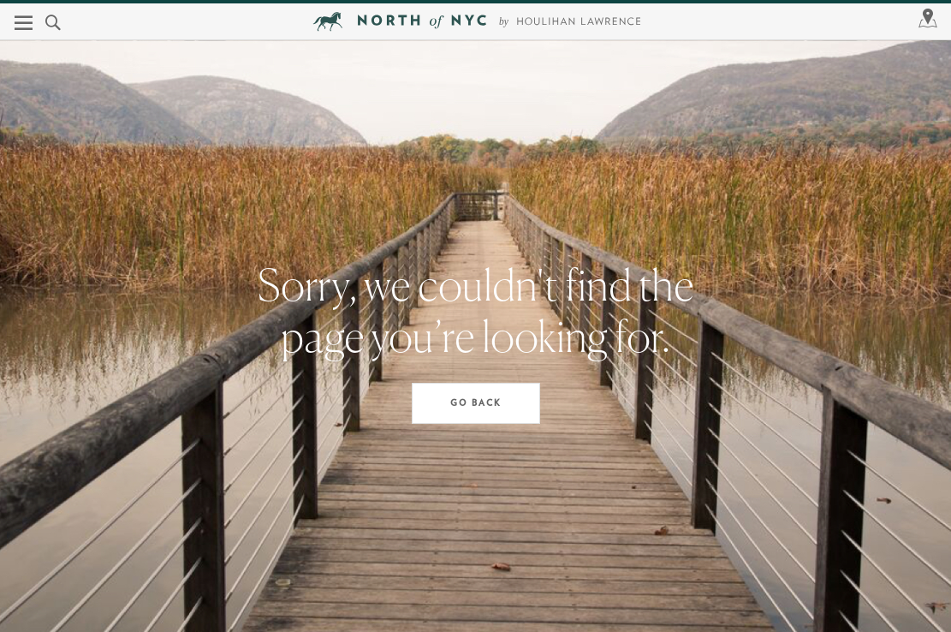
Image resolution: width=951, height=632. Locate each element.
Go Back (476, 403)
